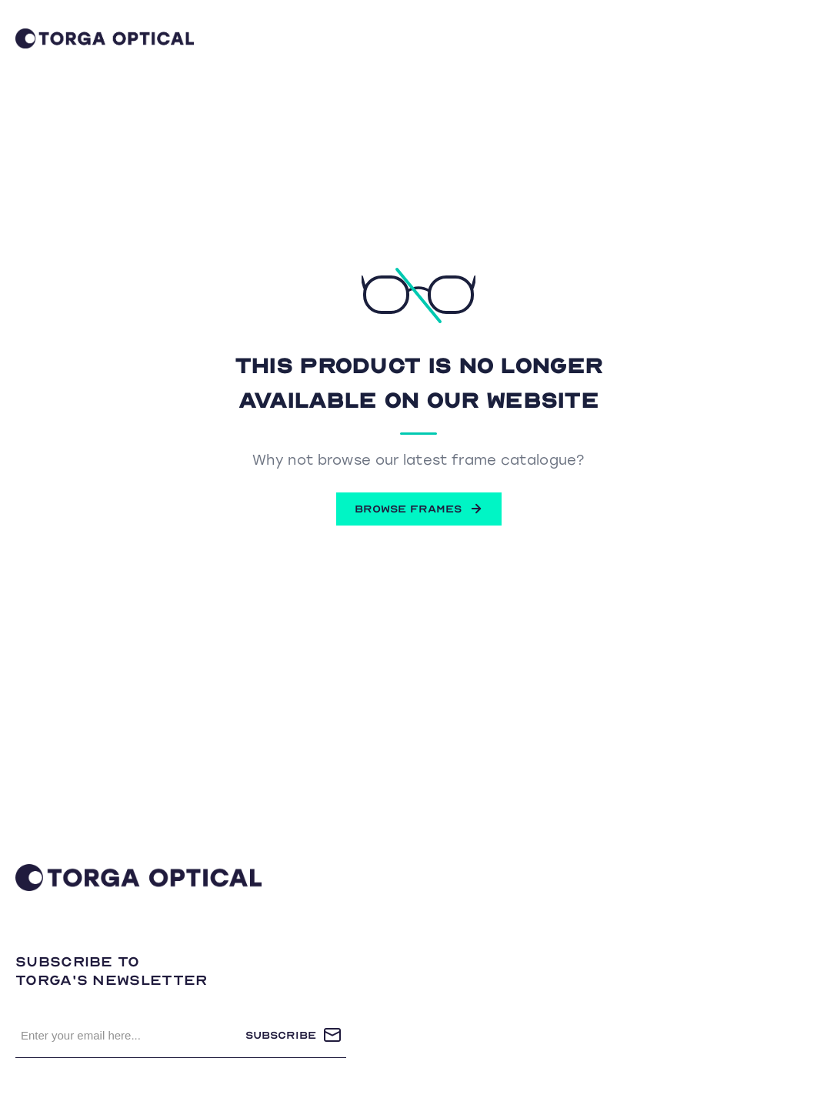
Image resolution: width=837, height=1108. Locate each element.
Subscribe (280, 1035)
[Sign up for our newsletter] (130, 1035)
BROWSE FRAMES (419, 509)
